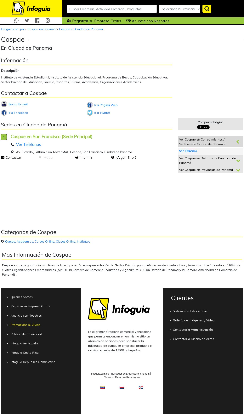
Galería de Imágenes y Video (193, 320)
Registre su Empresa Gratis (30, 306)
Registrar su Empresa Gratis (96, 21)
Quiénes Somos (22, 297)
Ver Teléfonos (28, 144)
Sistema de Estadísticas (190, 311)
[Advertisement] (33, 193)
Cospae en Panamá (41, 29)
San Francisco (188, 151)
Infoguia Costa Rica (25, 352)
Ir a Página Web (106, 105)
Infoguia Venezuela (24, 343)
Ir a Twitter (102, 113)
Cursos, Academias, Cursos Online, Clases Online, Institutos (47, 241)
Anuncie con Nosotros (150, 21)
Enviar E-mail (18, 104)
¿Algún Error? (126, 157)
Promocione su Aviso (25, 325)
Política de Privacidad (26, 334)
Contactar (13, 157)
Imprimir (86, 157)
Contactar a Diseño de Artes (193, 339)
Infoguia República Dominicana (33, 362)
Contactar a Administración (193, 329)
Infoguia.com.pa (13, 29)
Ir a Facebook (18, 113)
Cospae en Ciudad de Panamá (81, 29)
